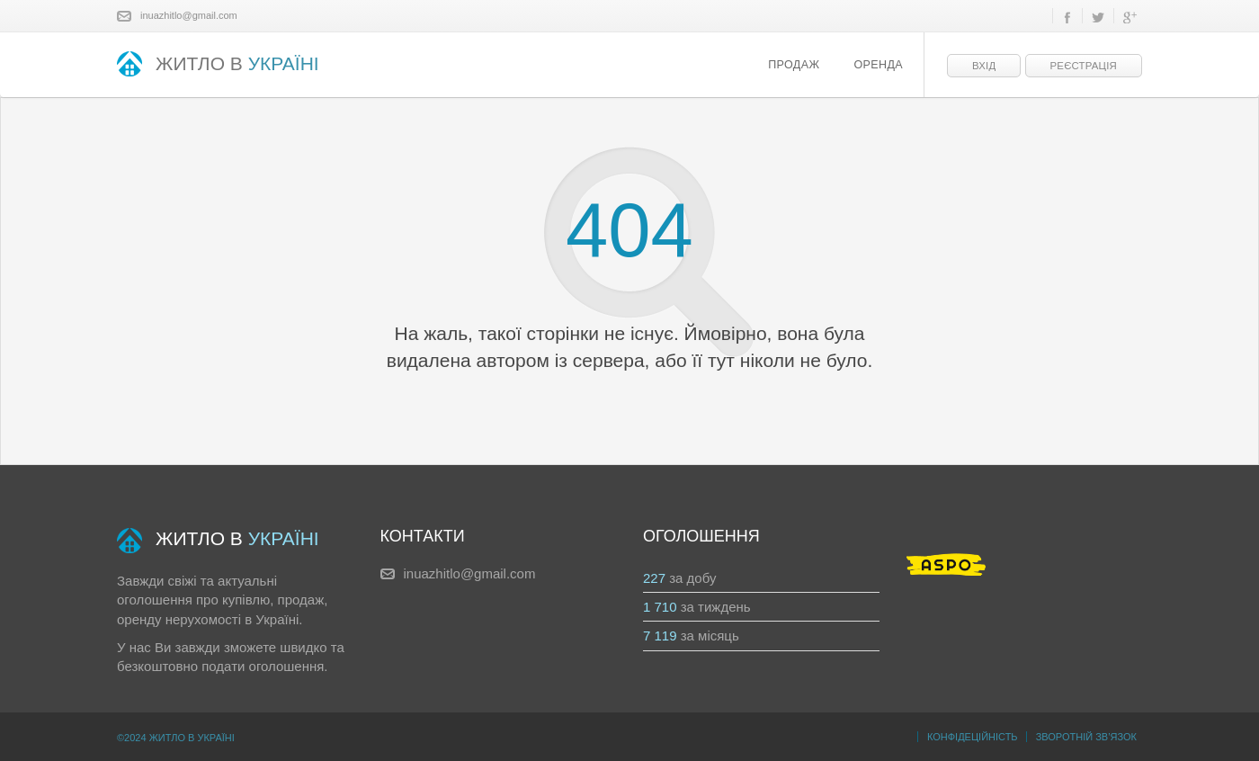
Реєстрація (1083, 65)
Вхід (984, 65)
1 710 (660, 606)
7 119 (660, 635)
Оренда (878, 64)
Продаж (793, 64)
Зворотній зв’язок (1086, 736)
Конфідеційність (972, 736)
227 (654, 578)
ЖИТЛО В (218, 65)
